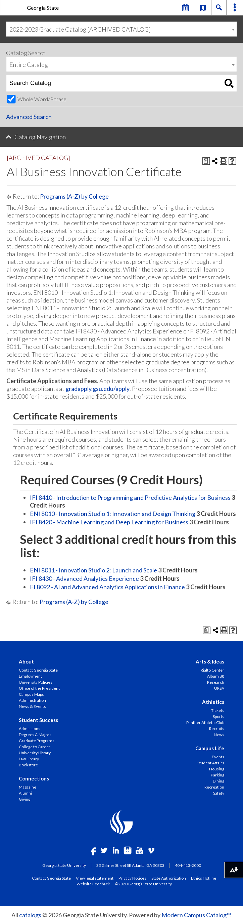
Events (218, 756)
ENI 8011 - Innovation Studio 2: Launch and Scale (93, 570)
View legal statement (94, 878)
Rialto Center (212, 670)
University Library (35, 752)
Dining (218, 781)
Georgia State (43, 7)
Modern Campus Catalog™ (195, 915)
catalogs (30, 915)
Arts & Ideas (210, 661)
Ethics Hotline (203, 878)
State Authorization (168, 878)
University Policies (35, 682)
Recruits (216, 728)
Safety (218, 793)
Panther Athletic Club (205, 722)
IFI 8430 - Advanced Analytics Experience (84, 578)
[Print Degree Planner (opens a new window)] (206, 161)
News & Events (32, 706)
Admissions (29, 728)
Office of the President (39, 688)
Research (215, 682)
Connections (34, 778)
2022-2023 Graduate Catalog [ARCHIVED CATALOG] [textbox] (80, 29)
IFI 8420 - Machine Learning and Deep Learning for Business (109, 522)
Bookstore (28, 764)
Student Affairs (210, 762)
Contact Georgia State (38, 670)
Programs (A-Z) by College (74, 196)
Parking (217, 774)
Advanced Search (29, 116)
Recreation (214, 787)
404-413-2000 (188, 865)
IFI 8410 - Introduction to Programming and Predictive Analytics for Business (130, 497)
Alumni (25, 793)
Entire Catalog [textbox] (28, 64)
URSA (219, 688)
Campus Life (209, 748)
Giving (24, 799)
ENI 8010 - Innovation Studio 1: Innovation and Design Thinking (112, 513)
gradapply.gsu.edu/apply (97, 388)
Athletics (213, 702)
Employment (30, 676)
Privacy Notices (132, 878)
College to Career (34, 746)
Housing (216, 768)
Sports (218, 716)
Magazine (27, 787)
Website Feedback (93, 883)
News (219, 734)
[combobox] (121, 29)
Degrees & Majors (35, 734)
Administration (32, 700)
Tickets (217, 710)
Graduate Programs (36, 740)
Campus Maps (31, 694)
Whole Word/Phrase (41, 99)
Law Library (29, 758)
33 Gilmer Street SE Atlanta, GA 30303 (130, 865)
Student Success (38, 720)
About (26, 661)
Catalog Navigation (40, 136)
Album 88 (215, 676)
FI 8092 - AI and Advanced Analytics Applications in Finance (107, 587)
